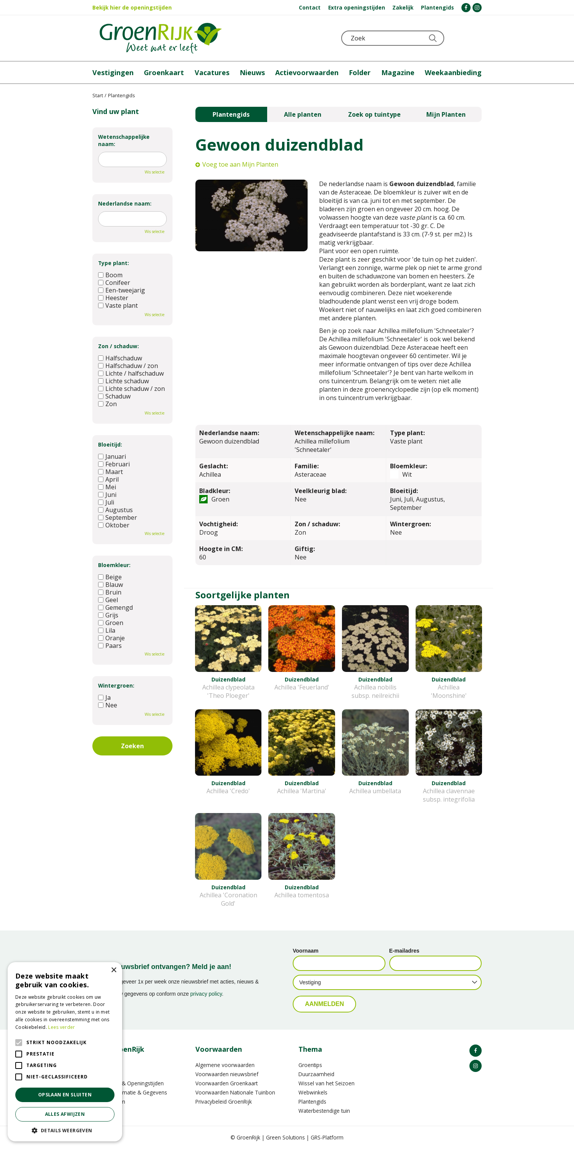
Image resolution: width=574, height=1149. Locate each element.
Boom (110, 275)
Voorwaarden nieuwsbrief (226, 1074)
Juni (107, 494)
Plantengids (231, 114)
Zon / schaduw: (118, 346)
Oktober (113, 525)
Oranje (111, 638)
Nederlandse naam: (125, 203)
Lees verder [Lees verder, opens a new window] (61, 1027)
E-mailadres (404, 951)
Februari (114, 464)
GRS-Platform (327, 1137)
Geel (108, 600)
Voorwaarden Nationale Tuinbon (235, 1092)
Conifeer (114, 282)
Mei (107, 487)
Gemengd (115, 607)
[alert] (65, 1051)
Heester (113, 298)
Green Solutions (285, 1137)
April (108, 479)
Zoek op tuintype (374, 114)
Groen (110, 622)
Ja (104, 697)
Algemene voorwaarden (225, 1065)
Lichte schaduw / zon (131, 388)
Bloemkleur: (114, 565)
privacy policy (206, 994)
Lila (106, 630)
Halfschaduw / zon (128, 365)
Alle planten (302, 114)
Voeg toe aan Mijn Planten (240, 164)
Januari (112, 456)
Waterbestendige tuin (324, 1110)
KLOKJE (457, 38)
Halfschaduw (120, 358)
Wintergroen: (116, 685)
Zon (107, 404)
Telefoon (475, 38)
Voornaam (305, 951)
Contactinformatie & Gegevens (129, 1092)
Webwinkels (312, 1092)
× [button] (113, 970)
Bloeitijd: (110, 444)
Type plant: (113, 263)
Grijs (108, 615)
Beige (110, 577)
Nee (107, 705)
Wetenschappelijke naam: (124, 140)
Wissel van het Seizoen (326, 1083)
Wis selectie (154, 172)
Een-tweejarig (121, 290)
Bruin (109, 592)
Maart (110, 471)
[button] (64, 1130)
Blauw (110, 584)
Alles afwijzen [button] (65, 1114)
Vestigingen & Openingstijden (128, 1083)
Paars (110, 645)
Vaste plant (118, 305)
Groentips (310, 1065)
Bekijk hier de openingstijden (132, 7)
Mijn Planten (446, 114)
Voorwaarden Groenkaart (226, 1083)
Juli (106, 502)
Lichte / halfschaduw (131, 373)
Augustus (115, 510)
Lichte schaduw (123, 381)
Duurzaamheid (316, 1074)
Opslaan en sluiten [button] (65, 1094)
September (117, 517)
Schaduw (114, 396)
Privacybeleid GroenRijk (223, 1101)
